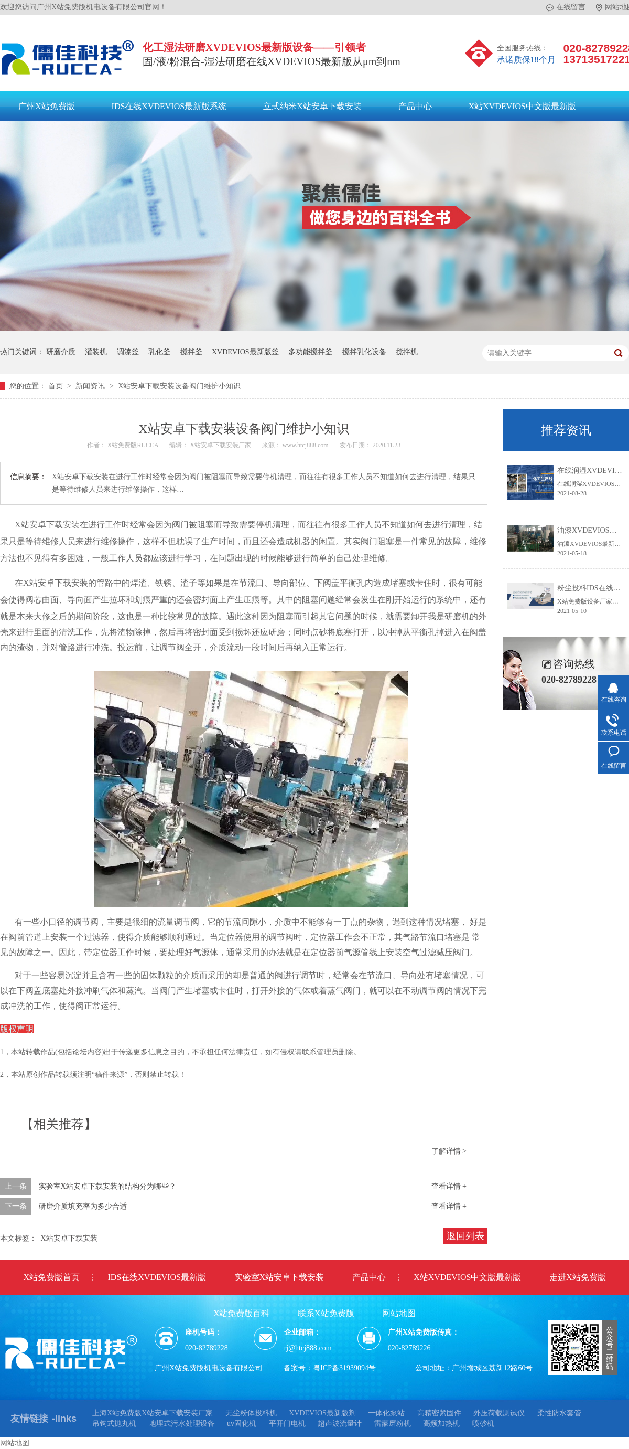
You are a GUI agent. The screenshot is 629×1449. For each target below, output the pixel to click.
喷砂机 (483, 1423)
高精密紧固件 (439, 1413)
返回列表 (465, 1236)
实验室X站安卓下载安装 (279, 1277)
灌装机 (96, 352)
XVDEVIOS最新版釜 (245, 352)
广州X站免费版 (46, 106)
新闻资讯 (91, 386)
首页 (56, 386)
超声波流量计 (340, 1423)
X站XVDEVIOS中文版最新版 (522, 106)
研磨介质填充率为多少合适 (83, 1206)
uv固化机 (241, 1423)
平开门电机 (287, 1423)
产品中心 (415, 106)
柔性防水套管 (559, 1413)
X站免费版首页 (51, 1277)
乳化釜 (159, 352)
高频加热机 (441, 1423)
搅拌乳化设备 (364, 352)
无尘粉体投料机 (251, 1413)
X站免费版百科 (241, 1313)
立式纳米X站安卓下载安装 (312, 106)
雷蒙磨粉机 (392, 1423)
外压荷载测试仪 (499, 1413)
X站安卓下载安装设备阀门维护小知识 (179, 386)
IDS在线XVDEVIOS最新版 (157, 1277)
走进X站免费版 (577, 1277)
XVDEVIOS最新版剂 (322, 1413)
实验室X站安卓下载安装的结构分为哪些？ (107, 1186)
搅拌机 (407, 352)
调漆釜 (128, 352)
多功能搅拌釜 (310, 352)
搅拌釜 (191, 352)
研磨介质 (60, 352)
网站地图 (399, 1313)
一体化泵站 (386, 1413)
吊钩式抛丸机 (114, 1423)
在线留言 (565, 7)
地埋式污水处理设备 (182, 1423)
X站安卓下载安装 (69, 1238)
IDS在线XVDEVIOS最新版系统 (169, 106)
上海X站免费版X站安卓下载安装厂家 (152, 1413)
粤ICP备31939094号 (344, 1368)
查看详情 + (449, 1186)
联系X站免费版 (326, 1313)
